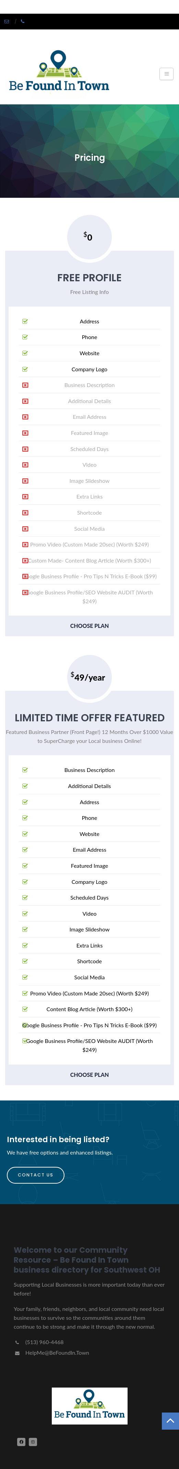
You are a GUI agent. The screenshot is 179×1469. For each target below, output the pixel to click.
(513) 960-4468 (38, 1342)
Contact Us (35, 1175)
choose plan (89, 625)
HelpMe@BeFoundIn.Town (51, 1352)
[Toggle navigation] (166, 74)
